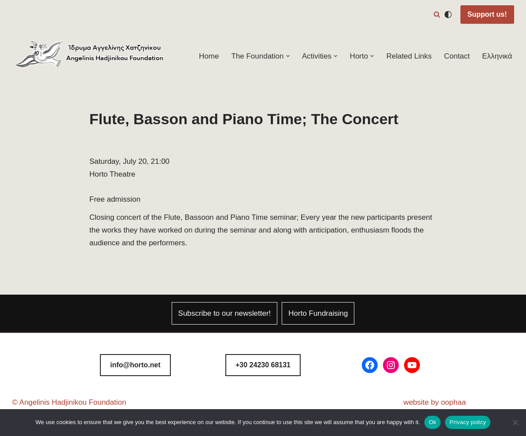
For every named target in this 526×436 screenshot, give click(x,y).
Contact (457, 56)
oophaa (453, 402)
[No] (515, 422)
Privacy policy (467, 422)
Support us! (487, 14)
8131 (263, 365)
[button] (288, 56)
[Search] (437, 14)
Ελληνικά (497, 56)
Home (209, 56)
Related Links (409, 56)
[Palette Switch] (448, 14)
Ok (432, 422)
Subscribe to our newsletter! (224, 313)
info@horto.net (135, 365)
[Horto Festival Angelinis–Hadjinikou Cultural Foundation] (89, 56)
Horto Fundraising (318, 313)
